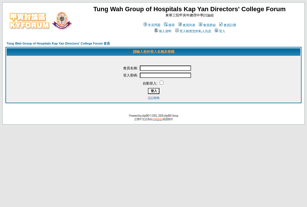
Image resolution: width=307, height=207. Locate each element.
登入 (220, 31)
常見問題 (152, 25)
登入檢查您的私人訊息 (193, 31)
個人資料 (163, 31)
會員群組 (207, 25)
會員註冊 (227, 25)
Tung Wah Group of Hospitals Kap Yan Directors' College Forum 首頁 (58, 43)
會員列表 (186, 25)
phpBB (145, 115)
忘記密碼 (153, 97)
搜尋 (169, 25)
